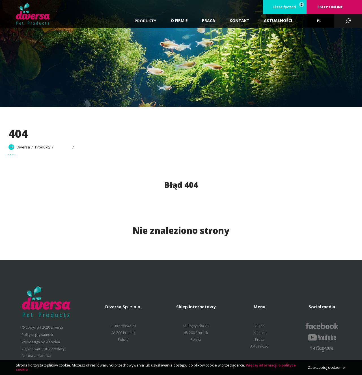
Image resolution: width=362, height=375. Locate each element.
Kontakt (259, 332)
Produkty (145, 20)
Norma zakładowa (36, 355)
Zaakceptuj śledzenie (326, 367)
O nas (259, 326)
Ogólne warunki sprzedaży (43, 348)
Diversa (23, 147)
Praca (259, 339)
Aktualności (259, 346)
